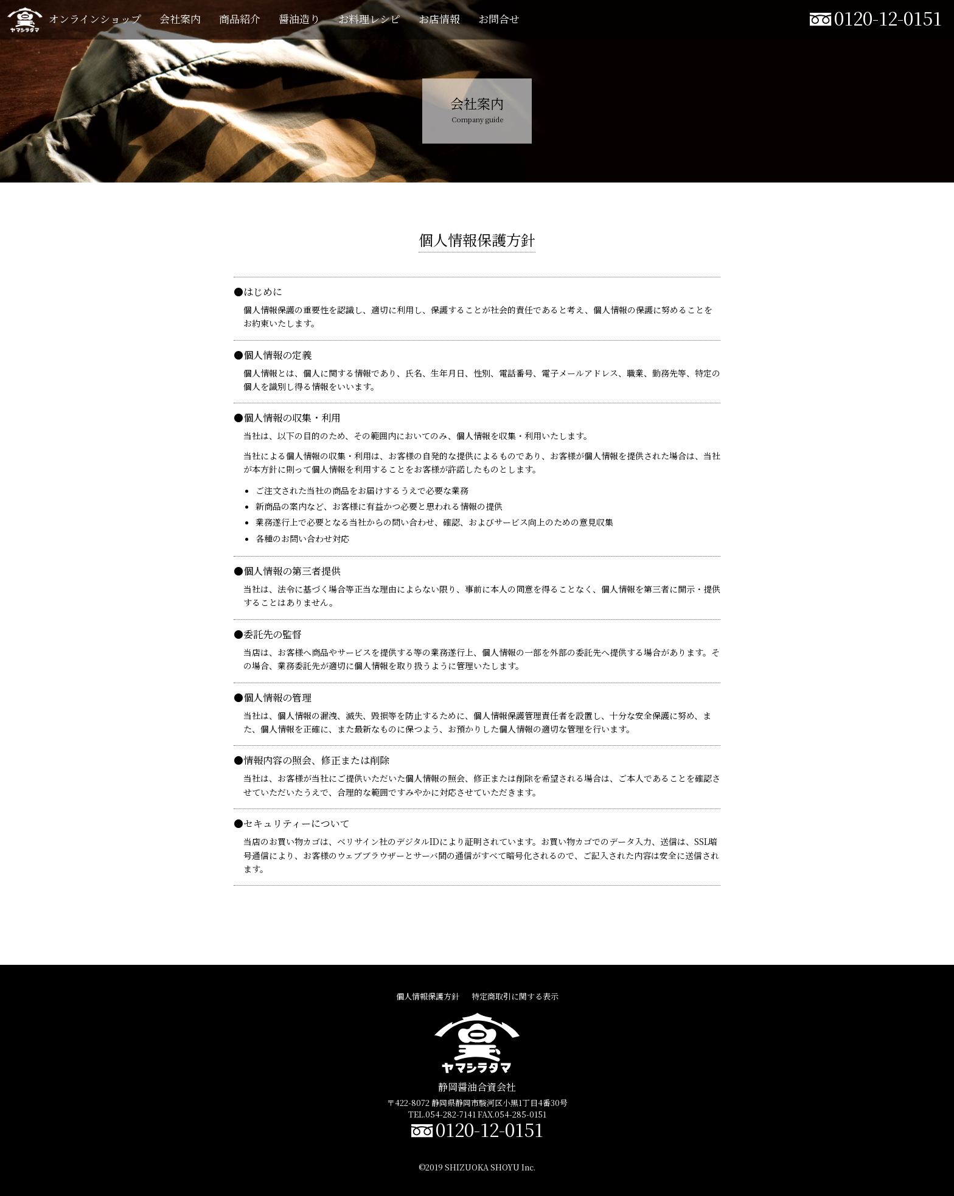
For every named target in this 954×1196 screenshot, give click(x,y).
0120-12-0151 (888, 17)
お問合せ (499, 18)
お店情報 (439, 18)
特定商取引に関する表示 (515, 996)
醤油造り (299, 18)
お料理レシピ (369, 18)
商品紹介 (239, 18)
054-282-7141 (450, 1114)
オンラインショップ (95, 18)
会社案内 (180, 18)
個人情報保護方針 (427, 996)
